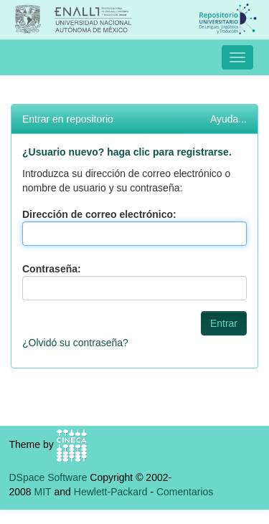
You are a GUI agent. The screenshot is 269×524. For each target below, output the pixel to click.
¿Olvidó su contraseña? (75, 342)
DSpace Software (48, 477)
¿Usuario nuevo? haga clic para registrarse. (127, 152)
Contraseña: (51, 269)
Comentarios (184, 491)
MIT (43, 491)
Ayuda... (228, 119)
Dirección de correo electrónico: (99, 214)
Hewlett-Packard (111, 491)
